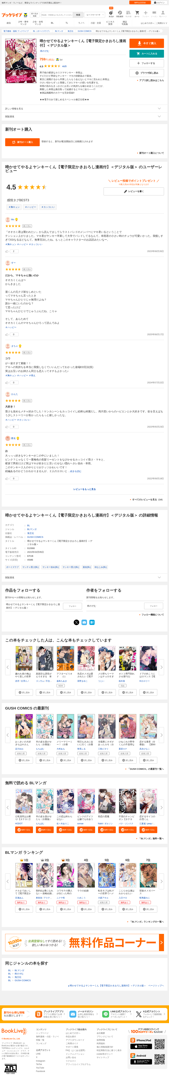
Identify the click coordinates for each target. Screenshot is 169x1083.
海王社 (30, 533)
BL (52, 23)
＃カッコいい (48, 207)
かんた (14, 394)
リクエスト (71, 1061)
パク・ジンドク (126, 823)
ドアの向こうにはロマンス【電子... (147, 676)
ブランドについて (105, 1036)
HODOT (19, 823)
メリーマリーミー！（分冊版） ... (64, 744)
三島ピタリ (103, 749)
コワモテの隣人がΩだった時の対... (64, 893)
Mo (12, 219)
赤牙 (17, 681)
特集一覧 (40, 1040)
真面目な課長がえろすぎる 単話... (44, 676)
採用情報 (101, 1040)
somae (80, 823)
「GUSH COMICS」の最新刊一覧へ (146, 769)
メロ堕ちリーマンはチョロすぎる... (106, 676)
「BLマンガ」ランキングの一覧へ (146, 921)
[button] (24, 692)
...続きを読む (74, 471)
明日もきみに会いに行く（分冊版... (85, 744)
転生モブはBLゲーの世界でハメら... (106, 893)
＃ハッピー (30, 207)
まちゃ (14, 346)
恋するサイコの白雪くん (147, 817)
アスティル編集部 (52, 898)
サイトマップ (103, 1057)
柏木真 (122, 681)
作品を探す (71, 1036)
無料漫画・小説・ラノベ (47, 1036)
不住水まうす (52, 681)
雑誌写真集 (125, 23)
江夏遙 (142, 823)
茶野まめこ (82, 681)
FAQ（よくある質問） (76, 1050)
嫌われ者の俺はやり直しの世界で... (23, 676)
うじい (101, 681)
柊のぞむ (44, 51)
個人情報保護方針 (105, 1047)
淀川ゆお (19, 749)
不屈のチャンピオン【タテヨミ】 (126, 819)
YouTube (40, 1068)
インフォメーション (75, 1054)
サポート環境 (72, 1047)
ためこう (81, 898)
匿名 (13, 438)
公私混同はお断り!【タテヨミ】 (23, 817)
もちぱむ (40, 749)
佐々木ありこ (63, 823)
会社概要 (101, 1033)
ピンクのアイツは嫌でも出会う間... (85, 819)
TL (67, 23)
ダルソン (108, 823)
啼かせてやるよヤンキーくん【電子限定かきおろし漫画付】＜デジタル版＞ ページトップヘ (116, 985)
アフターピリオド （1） (64, 675)
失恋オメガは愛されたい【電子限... (85, 676)
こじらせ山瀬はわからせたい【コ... (126, 893)
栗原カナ (123, 749)
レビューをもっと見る (84, 489)
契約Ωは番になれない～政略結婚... (45, 892)
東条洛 (39, 898)
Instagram (40, 1061)
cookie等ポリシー (105, 1054)
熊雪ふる (81, 749)
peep (149, 823)
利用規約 (101, 1043)
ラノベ (81, 23)
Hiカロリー (144, 681)
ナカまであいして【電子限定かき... (23, 893)
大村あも (61, 749)
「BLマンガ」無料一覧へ (151, 838)
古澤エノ (25, 681)
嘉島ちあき (62, 681)
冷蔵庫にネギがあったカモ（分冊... (106, 744)
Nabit (100, 823)
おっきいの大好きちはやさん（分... (23, 744)
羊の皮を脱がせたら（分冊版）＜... (44, 744)
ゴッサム (40, 681)
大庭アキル (103, 898)
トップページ (42, 1033)
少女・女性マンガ (38, 23)
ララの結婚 (83, 890)
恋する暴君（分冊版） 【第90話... (147, 744)
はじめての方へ (147, 23)
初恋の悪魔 (103, 816)
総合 (9, 23)
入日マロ (123, 898)
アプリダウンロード (75, 1040)
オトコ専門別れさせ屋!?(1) (126, 675)
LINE (38, 1054)
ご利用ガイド (161, 23)
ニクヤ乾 (61, 898)
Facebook (40, 1071)
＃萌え (32, 375)
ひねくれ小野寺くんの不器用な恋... (126, 744)
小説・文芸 (96, 23)
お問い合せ (71, 1057)
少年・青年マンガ (23, 23)
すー (13, 262)
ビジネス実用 (110, 23)
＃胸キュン (14, 207)
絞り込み (34, 15)
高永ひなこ (144, 749)
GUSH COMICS (35, 537)
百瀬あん (19, 898)
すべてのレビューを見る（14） (148, 499)
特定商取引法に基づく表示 (109, 1050)
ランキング (41, 1043)
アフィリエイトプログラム (78, 1064)
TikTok (39, 1064)
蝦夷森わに (144, 898)
